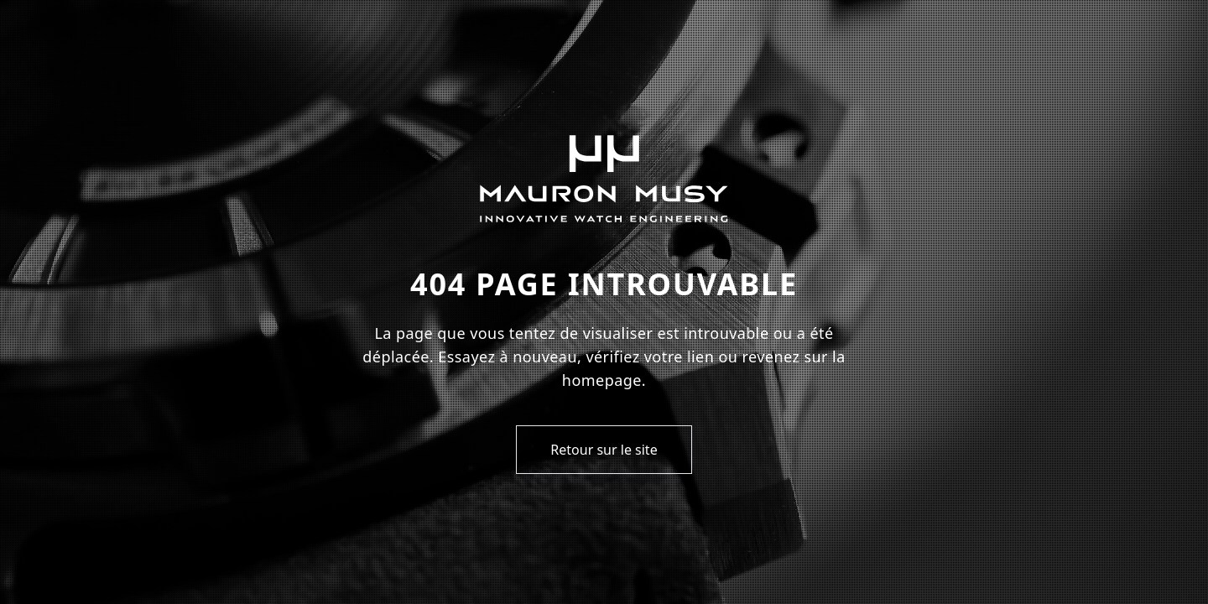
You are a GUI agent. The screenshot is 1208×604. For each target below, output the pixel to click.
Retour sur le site (603, 449)
